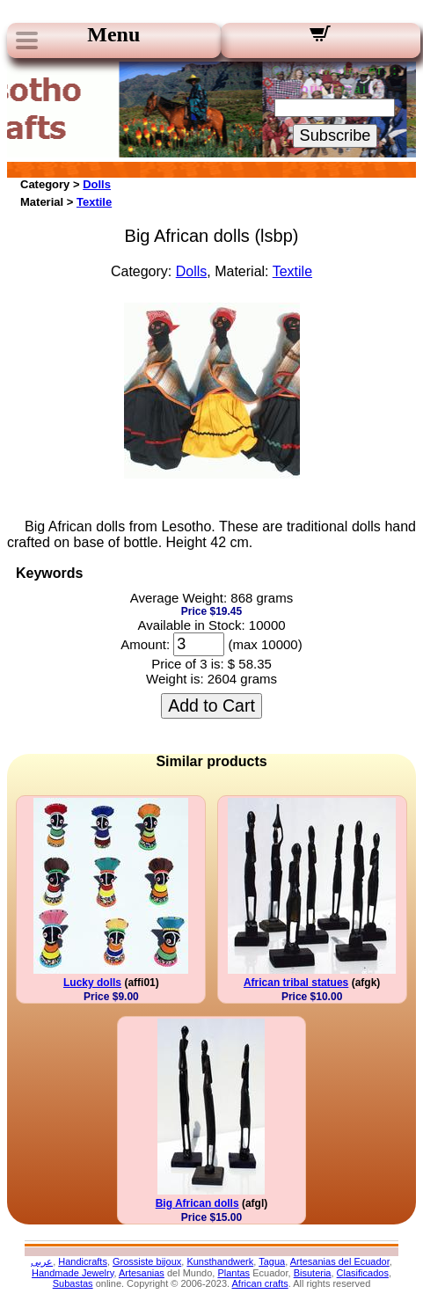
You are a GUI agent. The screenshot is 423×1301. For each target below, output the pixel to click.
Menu (113, 34)
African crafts (260, 1283)
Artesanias (141, 1273)
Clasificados (363, 1273)
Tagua (272, 1261)
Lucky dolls (92, 982)
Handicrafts (82, 1261)
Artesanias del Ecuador (340, 1261)
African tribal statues (296, 982)
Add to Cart (211, 705)
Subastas (73, 1283)
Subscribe (335, 135)
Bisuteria (313, 1273)
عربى (42, 1261)
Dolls (97, 184)
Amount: (145, 644)
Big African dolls (197, 1203)
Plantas (233, 1273)
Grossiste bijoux (147, 1261)
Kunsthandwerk (219, 1261)
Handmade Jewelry (72, 1273)
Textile (94, 201)
